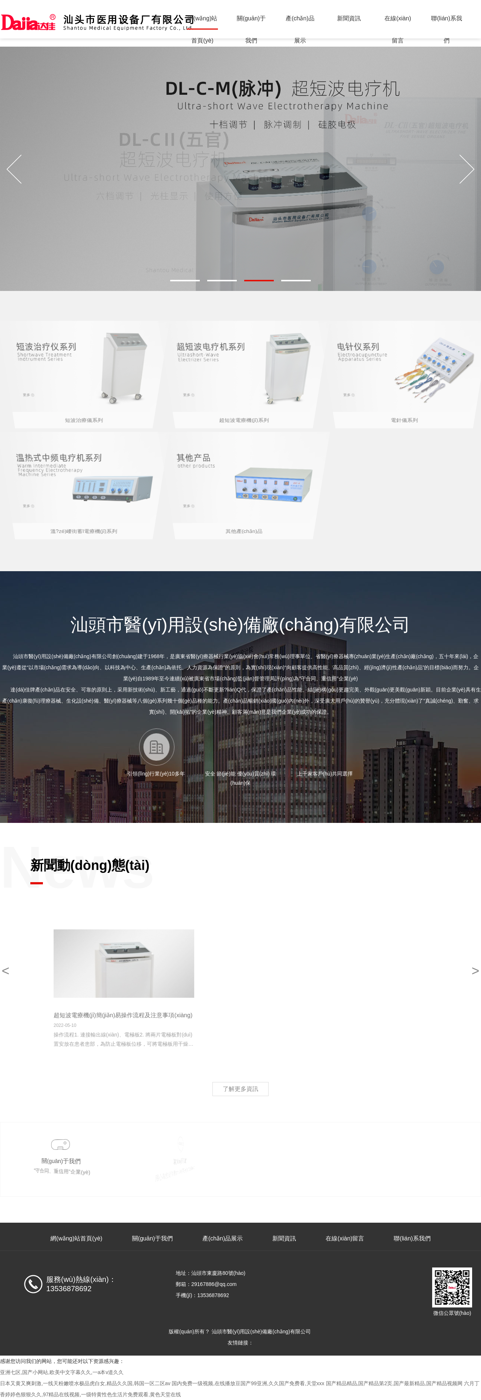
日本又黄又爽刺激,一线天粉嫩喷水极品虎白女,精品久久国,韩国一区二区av (85, 1383)
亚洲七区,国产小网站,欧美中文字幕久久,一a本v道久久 (62, 1372)
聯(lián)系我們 (446, 22)
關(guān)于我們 (251, 22)
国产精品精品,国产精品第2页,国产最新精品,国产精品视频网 (394, 1383)
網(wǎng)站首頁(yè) (202, 22)
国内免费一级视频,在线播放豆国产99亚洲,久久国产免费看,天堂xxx (248, 1383)
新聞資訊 (349, 18)
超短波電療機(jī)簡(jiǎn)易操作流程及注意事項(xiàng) (173, 1015)
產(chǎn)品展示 (300, 22)
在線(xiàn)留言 (397, 22)
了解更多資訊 (240, 1089)
